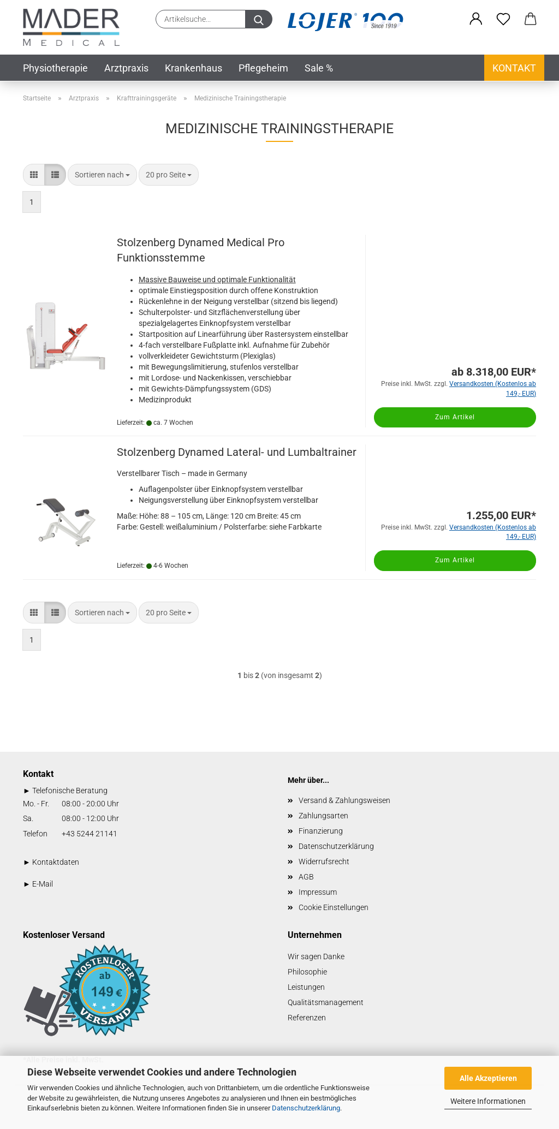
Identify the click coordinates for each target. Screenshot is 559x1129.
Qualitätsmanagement (326, 1002)
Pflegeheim (263, 68)
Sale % (319, 68)
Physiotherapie (55, 68)
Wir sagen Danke (316, 956)
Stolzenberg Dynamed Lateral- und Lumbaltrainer (236, 452)
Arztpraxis (126, 68)
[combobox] (102, 175)
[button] (476, 19)
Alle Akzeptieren (488, 1078)
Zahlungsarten (323, 815)
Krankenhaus (193, 68)
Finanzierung (321, 831)
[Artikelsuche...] (258, 19)
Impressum (318, 892)
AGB (306, 876)
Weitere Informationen (488, 1101)
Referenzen (307, 1017)
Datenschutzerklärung (306, 1108)
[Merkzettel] (503, 19)
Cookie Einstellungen (333, 907)
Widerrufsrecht (324, 861)
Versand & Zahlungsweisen (344, 800)
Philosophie (307, 971)
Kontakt (514, 68)
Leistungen (306, 987)
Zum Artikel (455, 417)
